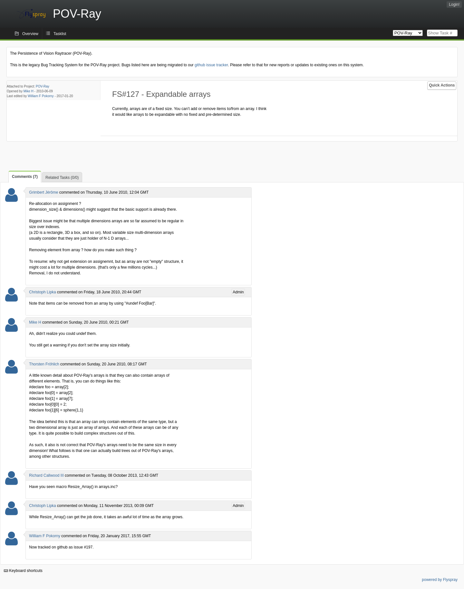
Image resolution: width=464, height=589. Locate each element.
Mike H (29, 91)
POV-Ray (42, 86)
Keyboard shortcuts (23, 570)
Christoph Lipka (42, 292)
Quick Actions (442, 85)
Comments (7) (25, 176)
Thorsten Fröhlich (44, 364)
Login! (454, 4)
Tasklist (59, 34)
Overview (30, 34)
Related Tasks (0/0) (62, 177)
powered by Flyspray (440, 579)
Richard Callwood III (46, 475)
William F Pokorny (41, 96)
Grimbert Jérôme (43, 192)
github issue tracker (211, 65)
